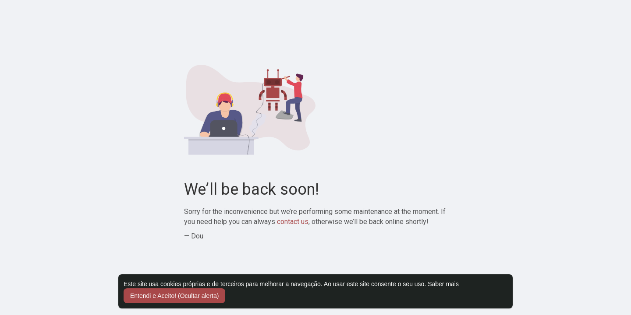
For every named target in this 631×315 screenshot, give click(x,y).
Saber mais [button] (443, 283)
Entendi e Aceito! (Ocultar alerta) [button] (174, 295)
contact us (292, 221)
